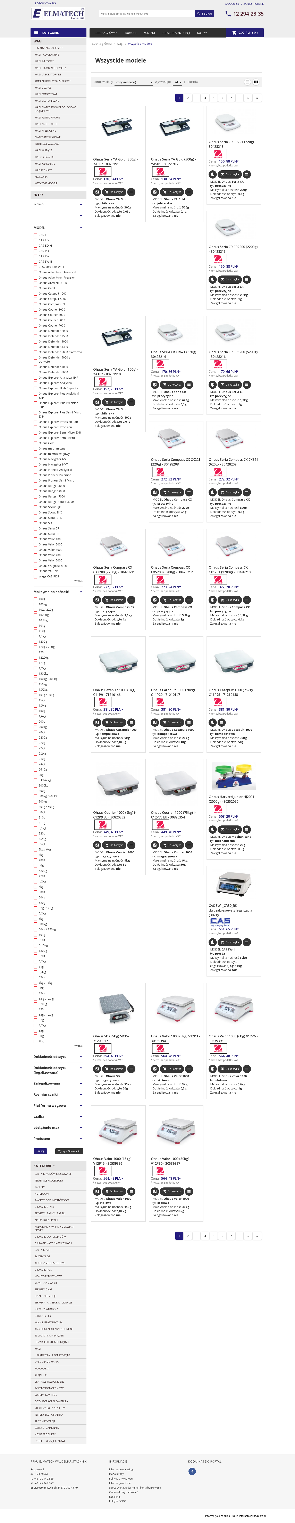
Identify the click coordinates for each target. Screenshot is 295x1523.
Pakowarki (42, 1368)
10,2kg (43, 620)
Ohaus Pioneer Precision (55, 475)
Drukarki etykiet (45, 1207)
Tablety (40, 1187)
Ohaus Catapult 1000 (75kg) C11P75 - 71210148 (231, 692)
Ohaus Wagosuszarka (53, 566)
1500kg (43, 673)
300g (42, 791)
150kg (43, 684)
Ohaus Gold (46, 443)
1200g (43, 641)
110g (42, 631)
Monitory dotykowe (48, 1276)
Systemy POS (42, 1256)
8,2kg (42, 1025)
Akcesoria (41, 177)
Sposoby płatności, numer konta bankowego (135, 1487)
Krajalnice (41, 1375)
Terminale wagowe (47, 144)
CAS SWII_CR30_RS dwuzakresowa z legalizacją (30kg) (230, 910)
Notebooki (42, 1193)
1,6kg (42, 716)
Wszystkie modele (46, 183)
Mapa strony (116, 1474)
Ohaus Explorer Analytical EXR (58, 377)
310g (42, 817)
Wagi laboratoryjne (48, 74)
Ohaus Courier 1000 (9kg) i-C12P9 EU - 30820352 (114, 815)
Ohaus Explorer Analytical (55, 383)
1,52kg (43, 689)
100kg (43, 604)
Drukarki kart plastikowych (53, 1243)
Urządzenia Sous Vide (49, 48)
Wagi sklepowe (44, 61)
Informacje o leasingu (121, 1469)
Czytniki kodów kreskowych (53, 1174)
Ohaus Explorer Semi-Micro (57, 438)
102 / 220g (46, 609)
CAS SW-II (45, 261)
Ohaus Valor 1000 (50, 539)
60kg (42, 935)
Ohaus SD (45, 523)
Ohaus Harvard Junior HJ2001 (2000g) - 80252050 (231, 799)
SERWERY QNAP (43, 1289)
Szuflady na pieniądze (49, 1335)
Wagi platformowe (47, 117)
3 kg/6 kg (45, 780)
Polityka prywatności (121, 1478)
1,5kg (42, 705)
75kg (42, 993)
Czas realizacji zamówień (123, 1492)
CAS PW (44, 256)
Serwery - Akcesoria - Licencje (53, 1302)
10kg (42, 625)
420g (42, 876)
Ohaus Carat (47, 288)
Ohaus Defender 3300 (53, 347)
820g (42, 1009)
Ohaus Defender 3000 (53, 341)
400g (42, 860)
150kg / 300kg (48, 679)
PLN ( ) (245, 32)
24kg (42, 764)
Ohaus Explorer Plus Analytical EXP (59, 396)
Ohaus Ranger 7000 (52, 496)
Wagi (38, 41)
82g (41, 1020)
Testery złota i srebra (49, 1414)
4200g (43, 871)
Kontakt (149, 33)
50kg (42, 897)
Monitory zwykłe (46, 1283)
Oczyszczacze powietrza (51, 1401)
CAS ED (44, 240)
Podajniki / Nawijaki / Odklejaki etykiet (54, 1228)
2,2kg (42, 753)
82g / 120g (46, 1014)
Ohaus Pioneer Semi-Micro (56, 480)
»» (257, 98)
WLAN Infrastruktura (49, 1322)
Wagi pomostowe (46, 94)
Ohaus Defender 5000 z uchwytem (54, 359)
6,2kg (42, 961)
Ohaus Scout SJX (50, 507)
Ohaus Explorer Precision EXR (58, 422)
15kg (42, 700)
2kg (41, 775)
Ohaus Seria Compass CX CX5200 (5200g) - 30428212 (172, 569)
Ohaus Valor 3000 (50, 550)
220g (42, 743)
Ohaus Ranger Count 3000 (56, 502)
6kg (41, 988)
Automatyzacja (45, 1421)
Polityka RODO (117, 1501)
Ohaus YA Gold (49, 571)
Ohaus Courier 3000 (52, 315)
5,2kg (42, 913)
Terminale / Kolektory (49, 1180)
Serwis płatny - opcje (176, 33)
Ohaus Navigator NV (52, 459)
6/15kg (43, 945)
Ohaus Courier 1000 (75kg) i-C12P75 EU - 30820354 (173, 815)
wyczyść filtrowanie (69, 1151)
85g (41, 1030)
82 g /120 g (46, 999)
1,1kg (42, 636)
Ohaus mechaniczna (52, 448)
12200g (44, 657)
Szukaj (204, 14)
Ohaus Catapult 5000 (53, 299)
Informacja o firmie (120, 1483)
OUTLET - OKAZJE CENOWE (50, 1441)
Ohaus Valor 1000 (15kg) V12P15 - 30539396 (112, 1161)
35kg (42, 844)
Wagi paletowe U (46, 124)
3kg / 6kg (45, 849)
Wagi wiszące (43, 150)
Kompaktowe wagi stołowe (53, 81)
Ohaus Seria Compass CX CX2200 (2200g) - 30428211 (114, 569)
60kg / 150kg (47, 929)
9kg (41, 1041)
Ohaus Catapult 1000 (53, 293)
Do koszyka (114, 192)
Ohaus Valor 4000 (50, 555)
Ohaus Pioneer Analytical (55, 470)
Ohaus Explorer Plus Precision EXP (58, 405)
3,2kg (42, 839)
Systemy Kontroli (46, 1395)
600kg (43, 924)
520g (42, 903)
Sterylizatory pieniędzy (50, 1408)
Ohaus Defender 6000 (53, 372)
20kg (42, 732)
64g (41, 967)
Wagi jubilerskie (45, 163)
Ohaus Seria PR (49, 534)
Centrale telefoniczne (49, 1381)
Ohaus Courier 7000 (52, 325)
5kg (41, 919)
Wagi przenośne (45, 130)
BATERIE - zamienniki (47, 1428)
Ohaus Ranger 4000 (52, 491)
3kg (41, 855)
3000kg (43, 785)
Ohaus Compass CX (52, 304)
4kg (41, 887)
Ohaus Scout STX (50, 518)
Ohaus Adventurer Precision (57, 277)
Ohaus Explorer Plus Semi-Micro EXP (60, 414)
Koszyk (202, 33)
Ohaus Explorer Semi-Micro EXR (60, 432)
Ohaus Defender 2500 (53, 336)
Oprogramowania (47, 1362)
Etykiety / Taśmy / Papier (50, 1213)
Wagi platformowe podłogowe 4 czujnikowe (56, 109)
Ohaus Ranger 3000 (52, 486)
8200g (43, 1004)
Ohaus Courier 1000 (52, 309)
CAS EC (43, 235)
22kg (42, 748)
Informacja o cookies (217, 1516)
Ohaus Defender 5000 (53, 367)
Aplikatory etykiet (46, 1220)
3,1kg (42, 828)
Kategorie (46, 32)
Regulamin (115, 1496)
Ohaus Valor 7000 (50, 560)
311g (42, 823)
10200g (44, 615)
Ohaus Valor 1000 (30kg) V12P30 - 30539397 (170, 1161)
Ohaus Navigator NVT (53, 464)
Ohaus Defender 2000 (53, 331)
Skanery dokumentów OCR (52, 1200)
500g (42, 892)
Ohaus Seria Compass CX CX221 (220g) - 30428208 (175, 462)
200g (42, 721)
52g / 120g (46, 908)
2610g (43, 769)
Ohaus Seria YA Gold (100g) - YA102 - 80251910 (115, 371)
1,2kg (42, 668)
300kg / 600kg (48, 796)
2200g (43, 737)
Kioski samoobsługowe (50, 1263)
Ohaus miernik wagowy (54, 454)
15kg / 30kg (46, 695)
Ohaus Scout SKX (50, 512)
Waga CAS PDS (49, 576)
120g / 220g (46, 647)
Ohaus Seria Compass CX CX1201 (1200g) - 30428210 (230, 569)
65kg (42, 977)
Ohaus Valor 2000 (50, 544)
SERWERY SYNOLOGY (47, 1309)
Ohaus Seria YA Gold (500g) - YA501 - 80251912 (173, 161)
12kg (42, 663)
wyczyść (78, 580)
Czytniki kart (43, 1250)
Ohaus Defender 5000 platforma (60, 352)
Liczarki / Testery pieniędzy (52, 1342)
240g (42, 759)
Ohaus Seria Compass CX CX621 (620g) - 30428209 (233, 462)
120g (42, 652)
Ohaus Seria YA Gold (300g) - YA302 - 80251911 (115, 161)
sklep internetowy (242, 1516)
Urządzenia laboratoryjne (52, 1355)
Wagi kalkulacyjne (47, 54)
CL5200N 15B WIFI (51, 267)
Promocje (130, 33)
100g (42, 599)
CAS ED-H (45, 245)
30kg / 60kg (46, 807)
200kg (43, 727)
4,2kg (42, 881)
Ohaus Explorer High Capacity (58, 388)
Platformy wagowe (47, 137)
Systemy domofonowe (49, 1388)
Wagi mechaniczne (47, 100)
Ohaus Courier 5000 (52, 320)
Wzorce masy (43, 170)
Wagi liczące (43, 87)
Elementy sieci (43, 1316)
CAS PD (44, 251)
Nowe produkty (45, 1434)
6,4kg (42, 972)
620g (42, 956)
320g (42, 833)
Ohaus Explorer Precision (55, 427)
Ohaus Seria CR (49, 528)
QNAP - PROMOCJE (45, 1296)
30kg (42, 812)
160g (42, 711)
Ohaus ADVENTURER (53, 283)
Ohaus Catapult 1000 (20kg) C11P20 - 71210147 (173, 692)
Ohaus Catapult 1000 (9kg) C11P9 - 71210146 (114, 692)
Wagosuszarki (44, 157)
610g (42, 940)
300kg (43, 801)
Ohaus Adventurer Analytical (57, 272)
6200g (43, 951)
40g (41, 865)
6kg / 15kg (45, 983)
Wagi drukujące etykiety (50, 68)
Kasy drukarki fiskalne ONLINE (54, 1329)
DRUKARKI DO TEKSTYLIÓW (50, 1236)
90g (41, 1036)
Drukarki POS (43, 1269)
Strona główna (106, 33)
